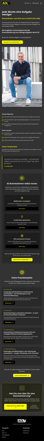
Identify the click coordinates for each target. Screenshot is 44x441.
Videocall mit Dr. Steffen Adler (12, 42)
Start (3, 430)
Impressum (26, 433)
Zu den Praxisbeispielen (22, 375)
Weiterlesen (9, 303)
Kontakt (4, 437)
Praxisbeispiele (5, 435)
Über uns (4, 433)
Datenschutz (26, 430)
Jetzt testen (22, 208)
